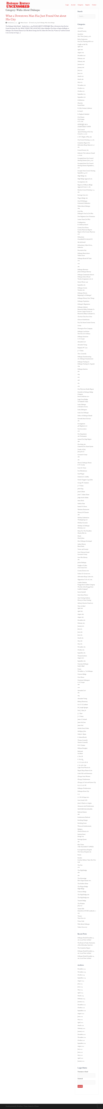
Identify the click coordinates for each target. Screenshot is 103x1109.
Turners (80, 916)
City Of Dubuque (40, 22)
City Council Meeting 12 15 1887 (86, 140)
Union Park (81, 921)
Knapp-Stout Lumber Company (86, 585)
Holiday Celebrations (83, 518)
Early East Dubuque (83, 413)
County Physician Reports (85, 230)
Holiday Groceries (83, 523)
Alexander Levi (82, 342)
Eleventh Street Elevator (84, 419)
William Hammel (24, 22)
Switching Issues (82, 823)
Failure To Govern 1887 (84, 574)
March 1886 (80, 79)
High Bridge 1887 (82, 176)
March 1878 (80, 76)
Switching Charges (83, 820)
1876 (79, 261)
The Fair (80, 865)
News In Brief (81, 606)
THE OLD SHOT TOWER (85, 847)
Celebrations (81, 100)
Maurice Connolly (83, 742)
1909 (79, 687)
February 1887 (81, 623)
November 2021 (82, 1037)
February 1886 (81, 61)
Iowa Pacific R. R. (82, 800)
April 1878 (80, 46)
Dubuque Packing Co (83, 362)
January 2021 (81, 1061)
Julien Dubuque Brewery (84, 272)
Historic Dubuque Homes (85, 463)
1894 (36, 22)
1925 (79, 386)
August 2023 (81, 981)
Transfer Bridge (82, 901)
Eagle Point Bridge (83, 399)
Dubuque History (82, 293)
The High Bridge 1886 (83, 895)
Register (87, 5)
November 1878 (82, 85)
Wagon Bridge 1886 (83, 198)
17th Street (80, 28)
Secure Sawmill (82, 592)
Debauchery (81, 237)
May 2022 (80, 1019)
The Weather (81, 903)
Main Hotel (81, 501)
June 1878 (80, 73)
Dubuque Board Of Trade (84, 258)
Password (80, 1079)
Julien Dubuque (82, 562)
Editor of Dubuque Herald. (85, 416)
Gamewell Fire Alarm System (85, 446)
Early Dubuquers (82, 410)
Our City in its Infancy (84, 334)
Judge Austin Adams (83, 497)
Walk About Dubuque (84, 924)
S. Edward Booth (82, 737)
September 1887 (81, 285)
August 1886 (81, 614)
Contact (94, 5)
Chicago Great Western (84, 776)
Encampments (81, 424)
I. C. (79, 794)
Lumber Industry (82, 582)
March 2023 (81, 996)
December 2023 (82, 969)
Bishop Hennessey (83, 701)
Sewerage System (82, 839)
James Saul (80, 725)
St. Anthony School (83, 225)
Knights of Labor (82, 565)
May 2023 (80, 990)
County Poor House (83, 227)
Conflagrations (82, 222)
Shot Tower (81, 844)
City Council (81, 130)
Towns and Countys (83, 549)
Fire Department (82, 434)
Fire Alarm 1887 (82, 444)
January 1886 (81, 67)
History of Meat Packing (84, 600)
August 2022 (81, 1013)
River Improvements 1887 (84, 880)
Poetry (79, 669)
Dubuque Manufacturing (84, 357)
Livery (79, 325)
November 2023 (82, 972)
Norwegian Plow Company (85, 328)
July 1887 (80, 629)
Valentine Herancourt (83, 509)
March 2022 (81, 1025)
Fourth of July (82, 449)
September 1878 (81, 97)
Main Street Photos (83, 595)
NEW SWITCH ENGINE (85, 809)
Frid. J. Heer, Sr (82, 710)
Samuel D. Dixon (82, 506)
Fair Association (82, 429)
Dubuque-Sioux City (83, 791)
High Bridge (81, 889)
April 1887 (80, 611)
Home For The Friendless (85, 531)
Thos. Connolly (82, 354)
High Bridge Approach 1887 (85, 179)
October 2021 (81, 1040)
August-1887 (81, 658)
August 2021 (81, 1046)
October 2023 (81, 975)
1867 (79, 377)
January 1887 (81, 626)
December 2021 (82, 1034)
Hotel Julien (81, 538)
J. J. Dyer (80, 713)
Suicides (80, 858)
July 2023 (80, 984)
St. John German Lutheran (85, 108)
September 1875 (81, 94)
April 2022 (80, 1022)
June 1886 (80, 632)
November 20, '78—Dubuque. (85, 671)
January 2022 (81, 1031)
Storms (79, 855)
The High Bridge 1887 (83, 897)
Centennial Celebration (84, 203)
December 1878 (81, 55)
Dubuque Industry (83, 307)
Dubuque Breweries (83, 269)
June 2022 (80, 1016)
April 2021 (80, 1058)
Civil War (80, 211)
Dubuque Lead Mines (83, 331)
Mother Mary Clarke (83, 728)
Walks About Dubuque (50, 22)
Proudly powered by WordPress (14, 1106)
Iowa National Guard (83, 552)
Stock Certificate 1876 (83, 396)
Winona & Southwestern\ (84, 826)
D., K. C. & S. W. (82, 785)
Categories (80, 5)
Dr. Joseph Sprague (83, 707)
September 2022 (82, 1010)
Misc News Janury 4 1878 (84, 36)
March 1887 (80, 638)
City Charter (81, 117)
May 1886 (80, 641)
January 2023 (81, 1002)
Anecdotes (80, 34)
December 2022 (82, 1005)
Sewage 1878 (81, 836)
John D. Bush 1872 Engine (85, 803)
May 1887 (80, 644)
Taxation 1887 (81, 290)
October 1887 (81, 650)
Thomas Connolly (83, 740)
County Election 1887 (83, 571)
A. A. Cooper (81, 339)
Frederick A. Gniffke (83, 477)
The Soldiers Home (83, 883)
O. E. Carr (80, 121)
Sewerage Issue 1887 (83, 195)
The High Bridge (82, 870)
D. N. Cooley (81, 465)
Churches (80, 103)
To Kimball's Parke (83, 401)
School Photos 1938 (83, 282)
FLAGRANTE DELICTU (85, 239)
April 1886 (80, 50)
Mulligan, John (82, 731)
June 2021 (80, 1052)
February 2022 (81, 1028)
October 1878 (81, 91)
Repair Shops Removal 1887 (85, 770)
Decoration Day (82, 250)
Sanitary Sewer (81, 834)
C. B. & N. (80, 756)
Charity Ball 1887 (82, 533)
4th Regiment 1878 (82, 426)
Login (67, 5)
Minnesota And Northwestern (86, 806)
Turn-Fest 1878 (81, 918)
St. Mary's (80, 111)
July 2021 (80, 1049)
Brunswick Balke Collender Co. (86, 309)
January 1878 (81, 64)
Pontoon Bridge (82, 674)
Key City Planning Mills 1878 (85, 41)
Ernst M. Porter (82, 468)
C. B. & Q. (80, 759)
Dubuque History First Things (86, 298)
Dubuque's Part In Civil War (85, 213)
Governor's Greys (82, 554)
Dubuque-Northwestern (84, 788)
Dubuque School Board (84, 277)
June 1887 (80, 635)
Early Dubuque (82, 404)
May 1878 (80, 82)
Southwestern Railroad (84, 817)
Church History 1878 (83, 831)
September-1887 (82, 661)
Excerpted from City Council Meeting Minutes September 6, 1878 (86, 166)
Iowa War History (82, 557)
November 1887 (82, 647)
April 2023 (80, 993)
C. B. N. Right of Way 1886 (85, 137)
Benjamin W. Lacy (82, 348)
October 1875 (81, 88)
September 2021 (82, 1043)
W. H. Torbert (81, 745)
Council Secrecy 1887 (83, 150)
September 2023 (82, 978)
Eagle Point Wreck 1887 (84, 767)
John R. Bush (81, 492)
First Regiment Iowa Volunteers (86, 216)
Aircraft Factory (82, 31)
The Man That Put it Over (85, 317)
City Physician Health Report (86, 389)
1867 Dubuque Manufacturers (85, 359)
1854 (79, 374)
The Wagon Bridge (83, 886)
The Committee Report (84, 948)
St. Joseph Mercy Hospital (85, 850)
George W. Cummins (83, 483)
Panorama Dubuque (83, 664)
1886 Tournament (82, 436)
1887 (79, 266)
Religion (80, 829)
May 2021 (80, 1055)
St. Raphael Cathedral (83, 114)
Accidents (80, 753)
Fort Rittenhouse (82, 471)
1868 (79, 380)
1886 (79, 441)
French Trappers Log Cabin (85, 480)
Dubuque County (82, 288)
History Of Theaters (83, 512)
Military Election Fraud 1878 (85, 603)
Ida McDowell (81, 242)
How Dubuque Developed (85, 541)
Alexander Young (82, 345)
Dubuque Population (83, 301)
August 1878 (81, 52)
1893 (79, 696)
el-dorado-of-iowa (83, 407)
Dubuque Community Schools (86, 275)
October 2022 (81, 1008)
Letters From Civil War (84, 219)
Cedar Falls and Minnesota (85, 773)
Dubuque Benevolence (84, 253)
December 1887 (81, 620)
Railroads (80, 751)
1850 (79, 371)
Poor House (81, 677)
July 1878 (80, 70)
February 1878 (81, 58)
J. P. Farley (80, 351)
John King (80, 489)
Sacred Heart (81, 105)
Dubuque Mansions (83, 337)
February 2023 (81, 999)
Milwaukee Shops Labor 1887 (85, 577)
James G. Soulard (82, 719)
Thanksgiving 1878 (82, 520)
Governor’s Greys (82, 455)
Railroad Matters (82, 812)
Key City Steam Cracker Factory (86, 322)
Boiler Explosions (82, 39)
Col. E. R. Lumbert (83, 704)
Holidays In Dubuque (83, 526)
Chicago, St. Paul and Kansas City (87, 782)
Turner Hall (81, 909)
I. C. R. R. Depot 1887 (83, 797)
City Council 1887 (82, 568)
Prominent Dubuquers (84, 680)
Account (73, 5)
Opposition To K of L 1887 (85, 579)
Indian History (82, 544)
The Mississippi (82, 878)
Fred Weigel (81, 474)
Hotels (79, 536)
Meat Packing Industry (84, 598)
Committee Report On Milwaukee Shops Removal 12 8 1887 (86, 145)
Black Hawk (81, 546)
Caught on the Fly (82, 44)
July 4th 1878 (81, 452)
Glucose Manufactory (83, 319)
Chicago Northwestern (84, 779)
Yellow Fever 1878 (82, 927)
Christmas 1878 (81, 528)
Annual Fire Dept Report (84, 439)
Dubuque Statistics (83, 369)
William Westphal (82, 748)
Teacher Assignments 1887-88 (85, 279)
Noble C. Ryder (82, 734)
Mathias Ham (81, 503)
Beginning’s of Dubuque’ (84, 295)
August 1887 (81, 617)
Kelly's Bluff (81, 666)
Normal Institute (82, 656)
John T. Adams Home (83, 495)
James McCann (82, 722)
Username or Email (83, 1072)
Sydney (30, 1106)
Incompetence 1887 (83, 182)
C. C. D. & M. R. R (83, 762)
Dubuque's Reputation (84, 304)
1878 (79, 263)
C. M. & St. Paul (82, 765)
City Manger (81, 119)
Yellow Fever (81, 255)
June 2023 (80, 987)
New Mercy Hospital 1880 (84, 852)
